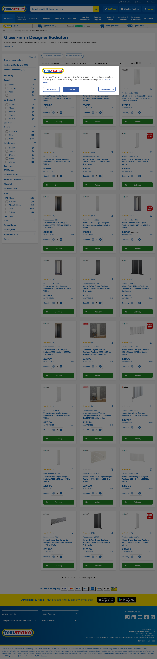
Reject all (51, 89)
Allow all (71, 89)
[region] (79, 80)
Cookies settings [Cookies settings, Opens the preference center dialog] (107, 89)
